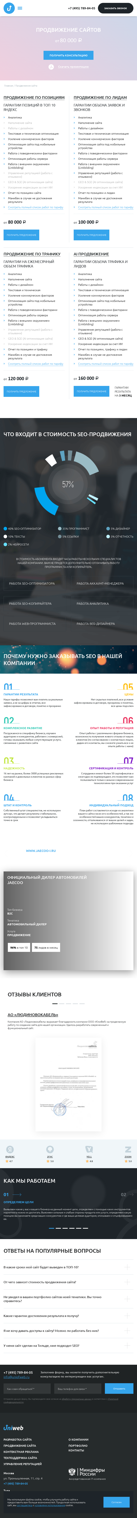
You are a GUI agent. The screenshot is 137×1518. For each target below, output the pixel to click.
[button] (7, 853)
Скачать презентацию (73, 66)
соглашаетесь (24, 1505)
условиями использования (50, 1505)
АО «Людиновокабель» (33, 1014)
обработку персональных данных (77, 1398)
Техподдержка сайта (20, 1458)
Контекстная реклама (21, 1452)
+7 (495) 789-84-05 (81, 8)
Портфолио (78, 1445)
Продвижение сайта (20, 1445)
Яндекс (10, 1156)
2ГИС (50, 1156)
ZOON (128, 1156)
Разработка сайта (18, 1439)
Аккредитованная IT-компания (87, 1478)
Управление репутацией (23, 1464)
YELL (89, 1156)
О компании (78, 1439)
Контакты (76, 1450)
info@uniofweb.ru (16, 1377)
